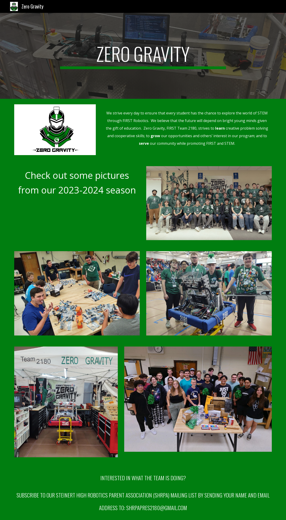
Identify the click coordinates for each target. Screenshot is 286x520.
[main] (143, 56)
